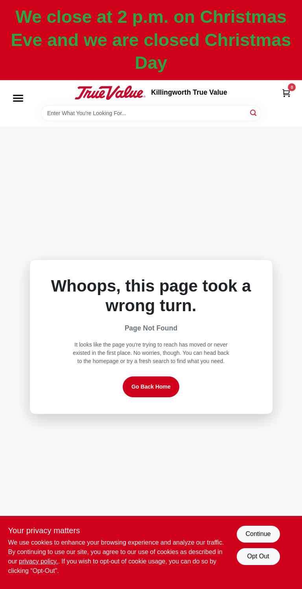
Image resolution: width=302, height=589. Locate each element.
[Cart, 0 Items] (286, 93)
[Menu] (18, 98)
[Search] (254, 112)
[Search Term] (151, 113)
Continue (258, 533)
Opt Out (258, 556)
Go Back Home (151, 386)
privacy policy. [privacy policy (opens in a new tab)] (38, 561)
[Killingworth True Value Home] (110, 93)
